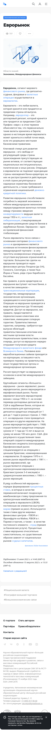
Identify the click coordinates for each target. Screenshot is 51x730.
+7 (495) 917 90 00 (29, 701)
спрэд (33, 524)
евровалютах (10, 100)
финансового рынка (14, 91)
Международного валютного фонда (22, 347)
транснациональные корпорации (21, 290)
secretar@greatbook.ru (32, 703)
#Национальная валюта (16, 590)
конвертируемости (13, 214)
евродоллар (22, 115)
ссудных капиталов (22, 540)
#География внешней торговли (20, 594)
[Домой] (5, 4)
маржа (6, 508)
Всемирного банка (13, 351)
